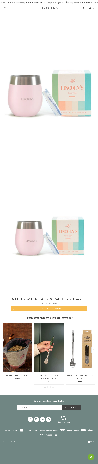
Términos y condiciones (28, 442)
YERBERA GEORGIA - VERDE (17, 375)
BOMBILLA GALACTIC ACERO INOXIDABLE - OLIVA (48, 377)
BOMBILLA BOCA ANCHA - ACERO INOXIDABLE (80, 377)
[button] (93, 350)
